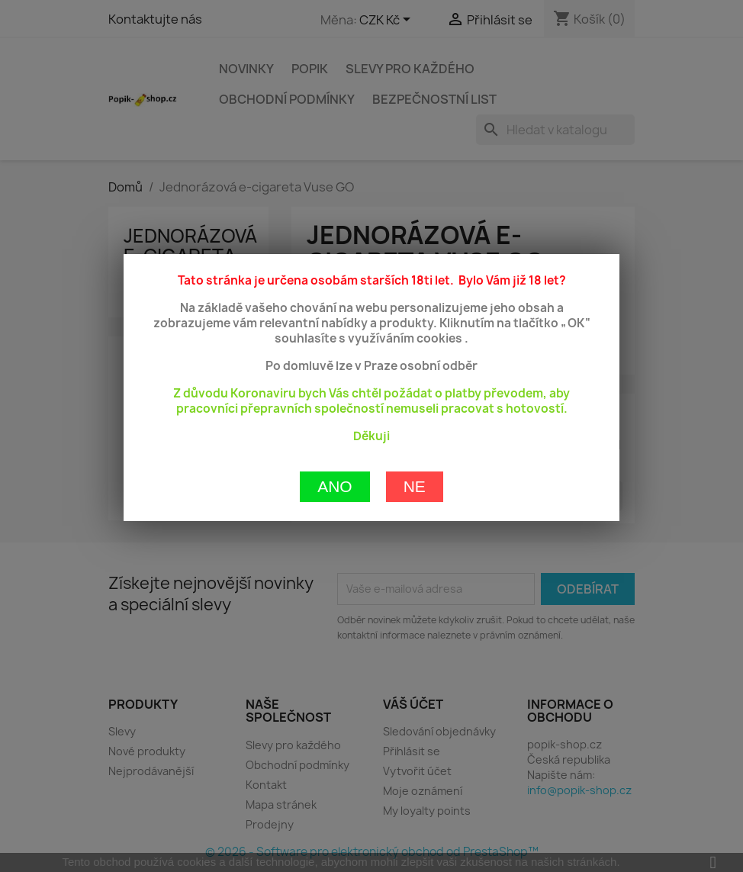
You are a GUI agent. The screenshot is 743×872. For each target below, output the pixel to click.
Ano (334, 431)
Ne (415, 431)
